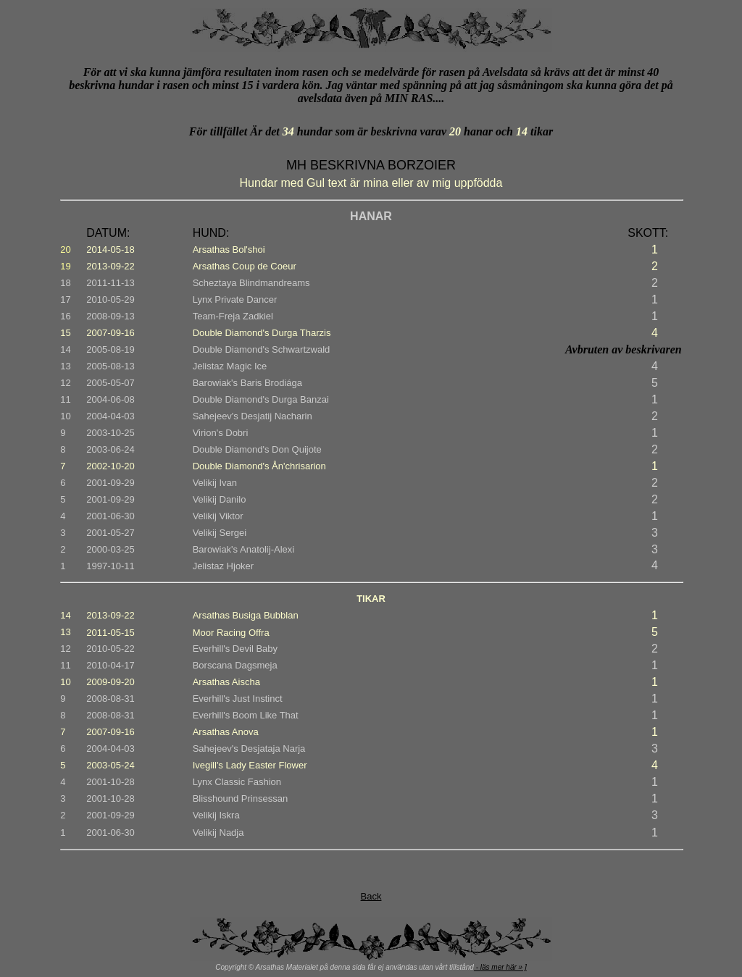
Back (371, 896)
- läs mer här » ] (500, 967)
